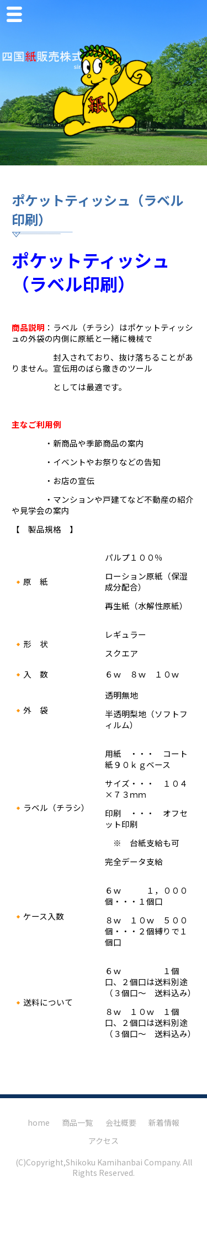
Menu (17, 16)
